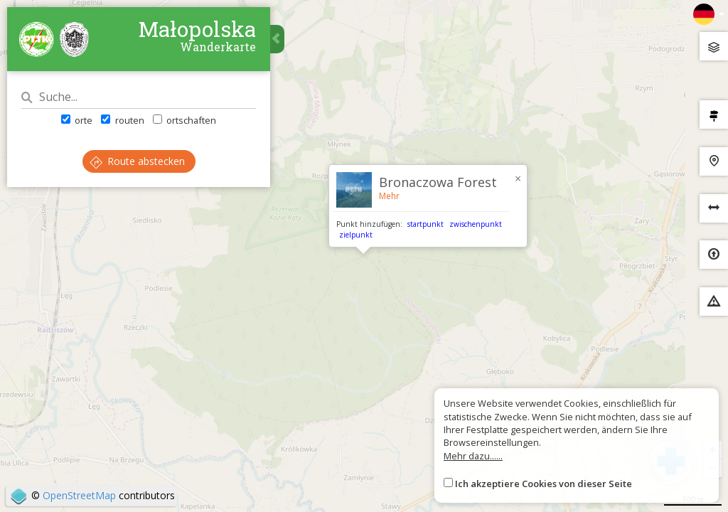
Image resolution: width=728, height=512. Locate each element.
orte (76, 120)
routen (122, 120)
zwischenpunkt (475, 224)
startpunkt (425, 224)
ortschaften (184, 120)
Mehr (389, 196)
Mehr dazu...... (473, 455)
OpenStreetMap (79, 495)
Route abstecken (137, 161)
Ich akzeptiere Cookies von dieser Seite (543, 483)
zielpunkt (356, 235)
